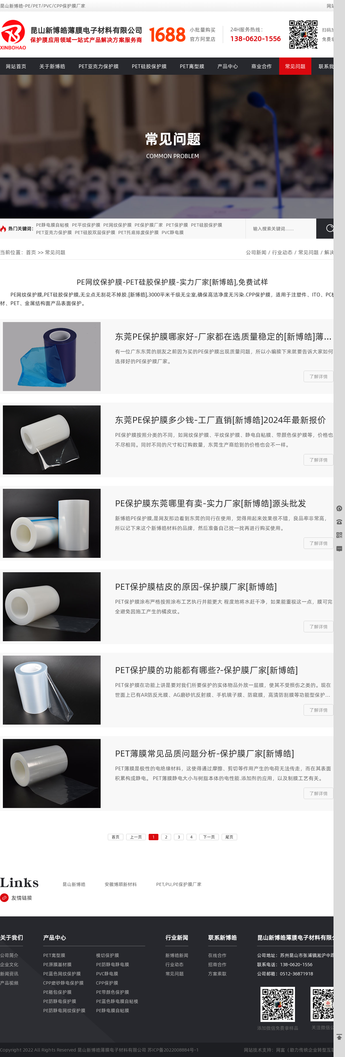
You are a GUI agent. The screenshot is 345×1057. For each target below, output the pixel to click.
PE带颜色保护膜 (112, 992)
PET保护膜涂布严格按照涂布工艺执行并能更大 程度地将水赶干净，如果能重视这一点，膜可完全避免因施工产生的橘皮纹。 (224, 606)
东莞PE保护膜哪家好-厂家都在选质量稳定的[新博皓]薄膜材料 (223, 336)
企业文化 (9, 964)
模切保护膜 (107, 955)
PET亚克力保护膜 (98, 66)
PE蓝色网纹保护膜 (62, 973)
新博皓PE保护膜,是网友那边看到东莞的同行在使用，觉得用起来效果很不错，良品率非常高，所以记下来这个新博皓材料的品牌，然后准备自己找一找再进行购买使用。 (222, 523)
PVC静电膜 (173, 232)
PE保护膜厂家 (149, 225)
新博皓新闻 (176, 955)
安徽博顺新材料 (121, 884)
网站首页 (16, 66)
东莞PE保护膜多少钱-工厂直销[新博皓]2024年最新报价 (220, 420)
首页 (31, 252)
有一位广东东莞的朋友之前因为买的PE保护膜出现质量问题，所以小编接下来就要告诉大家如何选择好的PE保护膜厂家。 (224, 356)
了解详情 (318, 376)
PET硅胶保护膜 (149, 66)
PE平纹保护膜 (86, 225)
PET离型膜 (192, 66)
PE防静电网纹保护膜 (64, 1010)
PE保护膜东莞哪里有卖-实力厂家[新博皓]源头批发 (210, 503)
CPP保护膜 (107, 983)
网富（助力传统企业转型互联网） (310, 1050)
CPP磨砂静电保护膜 (63, 983)
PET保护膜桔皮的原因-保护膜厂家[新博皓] (196, 587)
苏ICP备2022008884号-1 (173, 1050)
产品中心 (227, 66)
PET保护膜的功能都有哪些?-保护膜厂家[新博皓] (206, 670)
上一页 (136, 837)
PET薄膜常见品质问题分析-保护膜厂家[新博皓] (204, 753)
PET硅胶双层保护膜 (95, 232)
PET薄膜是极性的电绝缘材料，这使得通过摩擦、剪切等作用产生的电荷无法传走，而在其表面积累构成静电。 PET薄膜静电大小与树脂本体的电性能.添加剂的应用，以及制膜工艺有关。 (223, 773)
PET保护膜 (177, 225)
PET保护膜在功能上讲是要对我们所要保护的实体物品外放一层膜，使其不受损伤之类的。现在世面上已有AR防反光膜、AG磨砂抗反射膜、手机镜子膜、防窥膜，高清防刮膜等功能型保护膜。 (223, 690)
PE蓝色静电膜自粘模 (117, 1001)
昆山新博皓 (73, 884)
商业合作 (261, 66)
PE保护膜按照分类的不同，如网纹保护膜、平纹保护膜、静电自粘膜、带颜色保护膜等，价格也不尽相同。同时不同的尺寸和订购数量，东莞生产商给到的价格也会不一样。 (224, 439)
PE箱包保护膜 (57, 992)
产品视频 (9, 983)
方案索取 (217, 973)
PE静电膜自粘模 (52, 225)
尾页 (229, 837)
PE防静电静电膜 (112, 964)
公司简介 (9, 955)
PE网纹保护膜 (117, 225)
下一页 (209, 837)
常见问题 (295, 66)
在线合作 (217, 955)
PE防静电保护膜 (59, 1001)
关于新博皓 (52, 66)
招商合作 (217, 964)
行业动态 (282, 252)
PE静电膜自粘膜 (112, 1010)
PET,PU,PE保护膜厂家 (179, 884)
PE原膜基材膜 (57, 964)
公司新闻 (256, 252)
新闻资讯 (9, 973)
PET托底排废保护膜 (138, 232)
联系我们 (329, 66)
